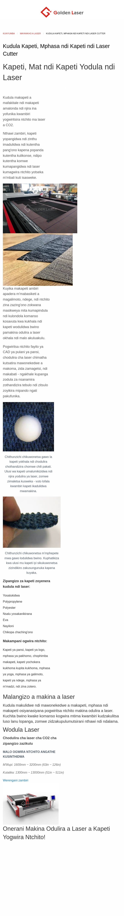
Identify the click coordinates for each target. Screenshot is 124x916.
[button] (15, 780)
